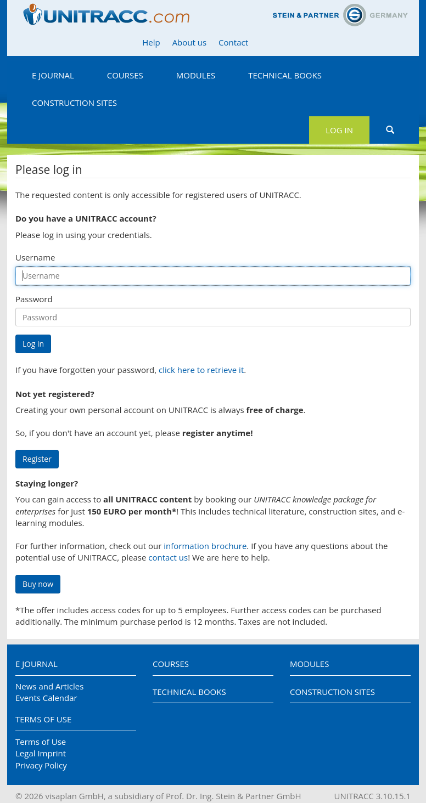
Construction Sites (74, 102)
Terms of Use (43, 719)
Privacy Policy (41, 765)
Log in (339, 130)
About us (189, 42)
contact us (168, 557)
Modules (195, 75)
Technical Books (285, 75)
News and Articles (49, 686)
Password (34, 298)
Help (151, 42)
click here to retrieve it (201, 369)
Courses (125, 75)
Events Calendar (46, 697)
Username (35, 257)
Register (37, 459)
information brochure (205, 545)
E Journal (53, 75)
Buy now (38, 584)
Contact (233, 42)
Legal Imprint (40, 753)
